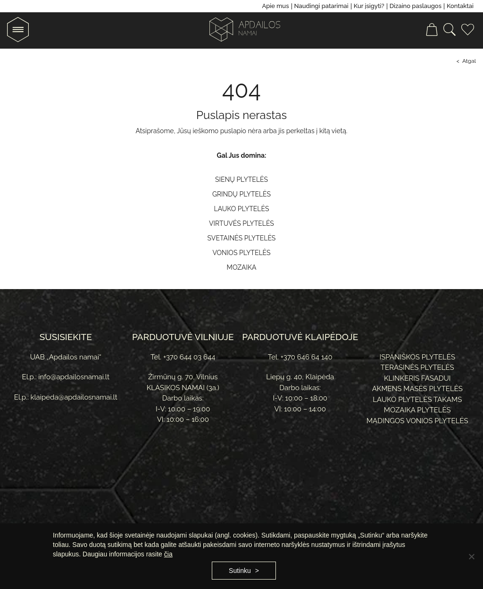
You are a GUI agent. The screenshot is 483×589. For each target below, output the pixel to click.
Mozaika (242, 267)
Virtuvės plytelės (241, 223)
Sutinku (240, 570)
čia (168, 554)
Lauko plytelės (241, 209)
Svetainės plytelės (242, 238)
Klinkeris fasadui (417, 378)
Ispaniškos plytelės (417, 357)
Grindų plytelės (241, 194)
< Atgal (466, 61)
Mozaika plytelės (417, 410)
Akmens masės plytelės (417, 388)
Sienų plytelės (241, 179)
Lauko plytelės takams (417, 399)
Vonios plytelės (241, 252)
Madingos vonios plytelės (417, 421)
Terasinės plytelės (417, 367)
